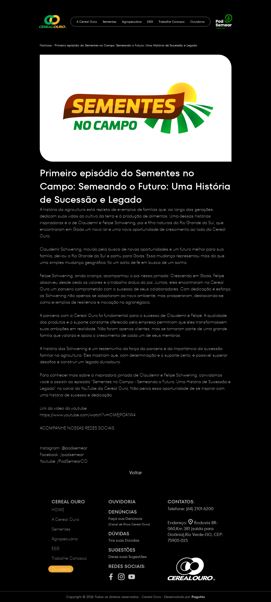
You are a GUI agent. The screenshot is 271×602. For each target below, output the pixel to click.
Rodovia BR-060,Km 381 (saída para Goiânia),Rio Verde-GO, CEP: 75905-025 (195, 531)
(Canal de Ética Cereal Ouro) (129, 524)
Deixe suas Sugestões (138, 553)
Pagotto (198, 596)
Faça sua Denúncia (138, 518)
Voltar (135, 472)
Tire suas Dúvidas (138, 536)
